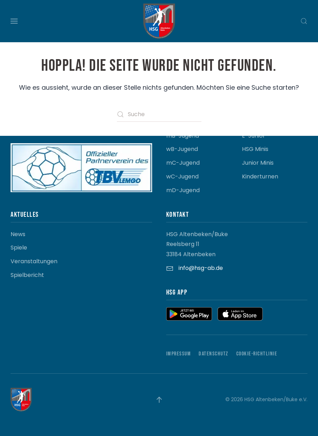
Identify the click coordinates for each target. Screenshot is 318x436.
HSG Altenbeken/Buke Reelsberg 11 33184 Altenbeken (197, 244)
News (18, 234)
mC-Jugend (183, 163)
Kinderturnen (260, 176)
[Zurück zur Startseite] (159, 21)
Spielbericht (27, 275)
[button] (14, 21)
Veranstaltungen (34, 261)
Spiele (19, 248)
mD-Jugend (183, 190)
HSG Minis (255, 149)
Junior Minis (258, 163)
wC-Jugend (182, 176)
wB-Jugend (182, 149)
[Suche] (159, 114)
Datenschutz (214, 353)
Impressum (178, 353)
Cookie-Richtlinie (257, 353)
